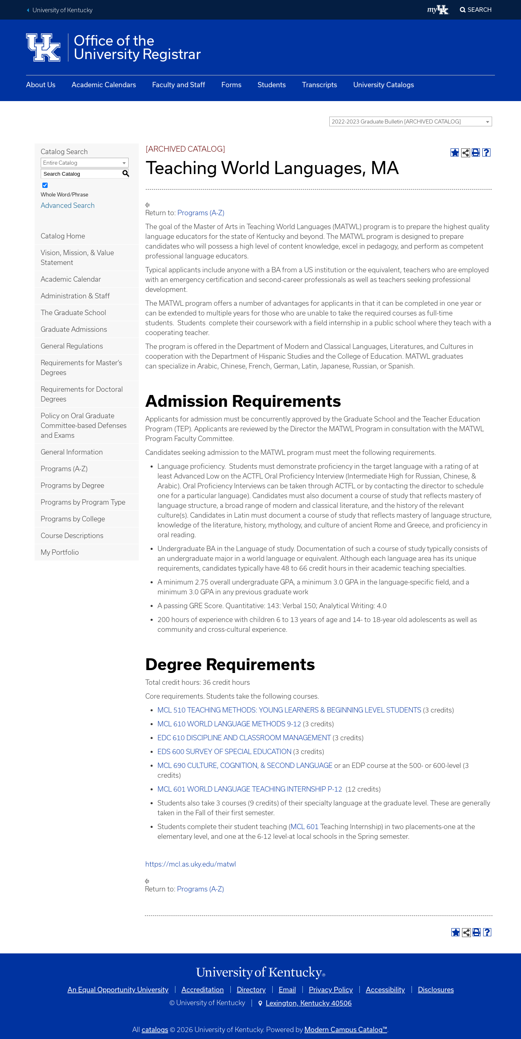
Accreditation (203, 989)
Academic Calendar (71, 279)
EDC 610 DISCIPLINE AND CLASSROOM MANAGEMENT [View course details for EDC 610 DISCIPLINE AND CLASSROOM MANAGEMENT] (244, 737)
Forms (231, 84)
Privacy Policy (331, 989)
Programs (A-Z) (64, 468)
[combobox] (410, 121)
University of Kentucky (62, 10)
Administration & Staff (75, 296)
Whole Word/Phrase (64, 194)
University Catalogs (383, 84)
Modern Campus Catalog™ (345, 1029)
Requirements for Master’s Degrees (81, 367)
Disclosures (436, 989)
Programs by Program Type (83, 502)
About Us (40, 84)
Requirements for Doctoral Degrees (82, 394)
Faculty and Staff (178, 84)
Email (287, 989)
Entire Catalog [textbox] (60, 163)
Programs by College (73, 519)
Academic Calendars (104, 84)
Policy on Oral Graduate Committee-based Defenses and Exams (84, 425)
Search (480, 9)
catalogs (155, 1029)
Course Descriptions (72, 535)
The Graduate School (73, 312)
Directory (251, 989)
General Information (72, 452)
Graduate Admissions (74, 329)
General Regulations (72, 346)
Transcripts (319, 84)
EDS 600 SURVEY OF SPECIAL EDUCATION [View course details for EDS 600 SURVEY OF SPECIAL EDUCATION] (224, 751)
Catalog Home (63, 236)
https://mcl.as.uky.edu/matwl (191, 864)
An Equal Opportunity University (118, 989)
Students (272, 84)
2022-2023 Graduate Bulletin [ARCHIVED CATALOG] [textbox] (396, 122)
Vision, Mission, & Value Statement (77, 257)
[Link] (260, 973)
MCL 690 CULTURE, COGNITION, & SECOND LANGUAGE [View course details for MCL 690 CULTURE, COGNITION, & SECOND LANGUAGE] (245, 765)
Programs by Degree (72, 485)
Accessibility (385, 989)
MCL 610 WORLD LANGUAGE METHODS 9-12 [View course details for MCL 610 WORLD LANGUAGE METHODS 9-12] (229, 724)
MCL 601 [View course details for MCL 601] (305, 826)
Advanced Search (68, 205)
